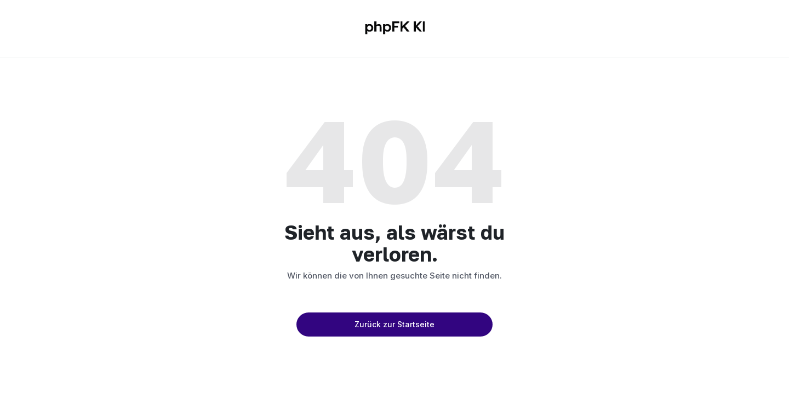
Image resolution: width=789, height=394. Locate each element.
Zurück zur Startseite (394, 324)
